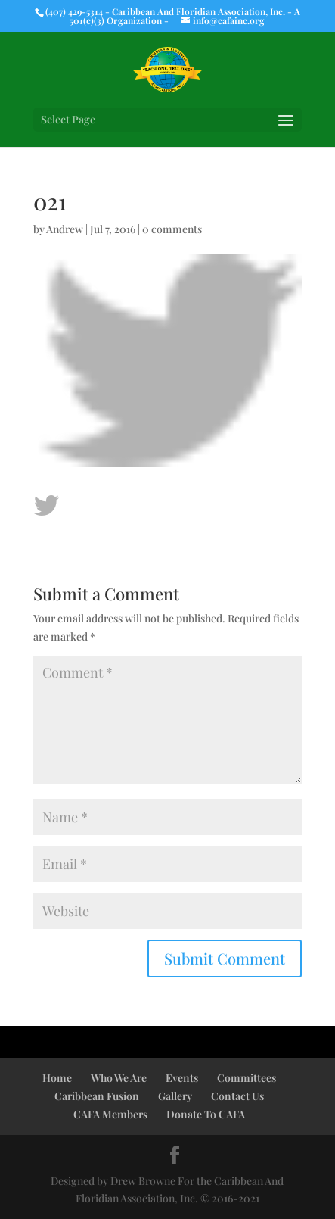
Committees (246, 1078)
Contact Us (237, 1096)
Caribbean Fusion (96, 1096)
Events (182, 1078)
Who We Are (119, 1078)
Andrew (64, 229)
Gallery (175, 1096)
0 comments (172, 229)
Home (57, 1078)
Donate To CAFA (205, 1114)
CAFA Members (110, 1114)
